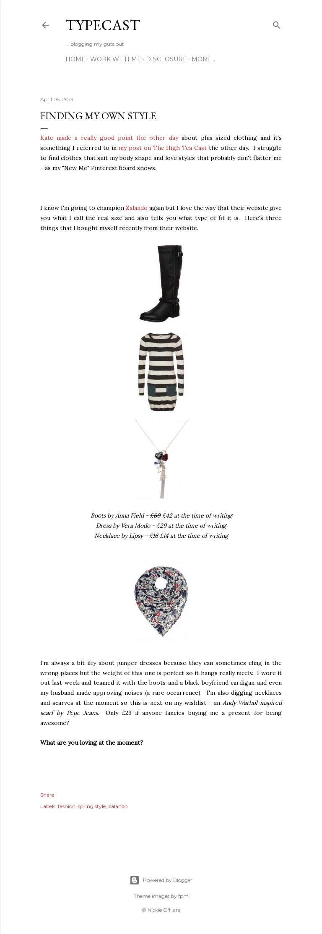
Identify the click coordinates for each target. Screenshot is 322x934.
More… (203, 59)
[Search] (277, 23)
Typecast (102, 25)
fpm (183, 896)
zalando (117, 806)
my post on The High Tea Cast (163, 148)
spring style (92, 806)
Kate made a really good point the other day (109, 137)
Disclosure (166, 59)
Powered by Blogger (161, 880)
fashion (66, 806)
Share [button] (47, 795)
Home (75, 59)
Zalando (137, 208)
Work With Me (115, 59)
